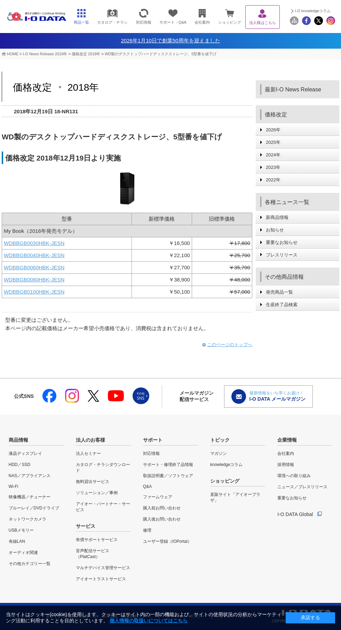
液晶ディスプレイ (25, 453)
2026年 (273, 129)
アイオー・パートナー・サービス (103, 506)
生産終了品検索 (282, 304)
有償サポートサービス (97, 539)
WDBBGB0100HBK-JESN (34, 292)
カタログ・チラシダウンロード (103, 467)
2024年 (273, 154)
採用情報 (285, 464)
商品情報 (18, 440)
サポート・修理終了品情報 (168, 464)
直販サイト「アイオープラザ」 (235, 497)
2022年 (273, 179)
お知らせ (275, 229)
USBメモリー (21, 530)
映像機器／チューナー (29, 496)
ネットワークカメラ (27, 519)
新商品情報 (277, 217)
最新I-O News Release (293, 89)
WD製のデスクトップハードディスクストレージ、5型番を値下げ (160, 54)
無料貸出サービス (92, 481)
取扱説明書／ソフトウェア (168, 475)
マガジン (218, 453)
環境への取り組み (294, 475)
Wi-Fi (13, 486)
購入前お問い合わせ (162, 508)
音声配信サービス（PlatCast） (92, 553)
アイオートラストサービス (101, 578)
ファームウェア (157, 496)
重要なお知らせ (282, 242)
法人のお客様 (90, 440)
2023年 (273, 167)
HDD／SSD (20, 464)
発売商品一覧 (279, 292)
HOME (12, 54)
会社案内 (285, 453)
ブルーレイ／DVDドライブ (34, 508)
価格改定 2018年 (87, 54)
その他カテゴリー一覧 (29, 563)
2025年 (273, 142)
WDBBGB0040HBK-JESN (34, 255)
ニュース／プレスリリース (302, 486)
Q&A (147, 486)
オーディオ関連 (23, 552)
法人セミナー (88, 453)
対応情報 (151, 453)
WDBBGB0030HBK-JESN (34, 243)
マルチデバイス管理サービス (103, 567)
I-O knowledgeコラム (313, 11)
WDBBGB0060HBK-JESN (34, 267)
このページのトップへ (229, 344)
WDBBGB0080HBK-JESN (34, 280)
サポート (152, 440)
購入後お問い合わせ (162, 519)
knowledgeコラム (226, 464)
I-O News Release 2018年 (45, 54)
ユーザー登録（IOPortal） (167, 541)
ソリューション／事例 (97, 492)
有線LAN (17, 541)
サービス (85, 526)
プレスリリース (282, 254)
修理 (147, 530)
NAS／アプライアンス (30, 475)
